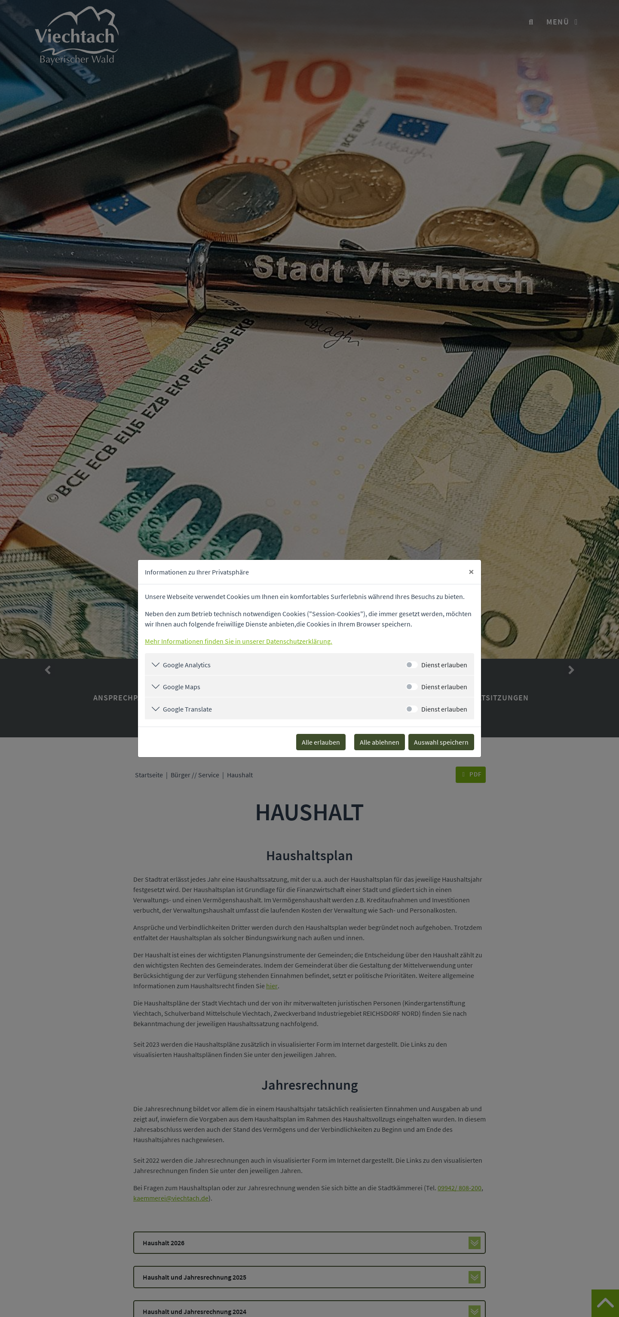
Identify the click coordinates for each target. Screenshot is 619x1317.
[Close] (471, 572)
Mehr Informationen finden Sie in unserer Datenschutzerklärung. (238, 641)
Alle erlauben (321, 742)
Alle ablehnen (379, 742)
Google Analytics (187, 664)
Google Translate (187, 709)
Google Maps (181, 686)
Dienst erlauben (444, 664)
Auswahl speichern (441, 742)
